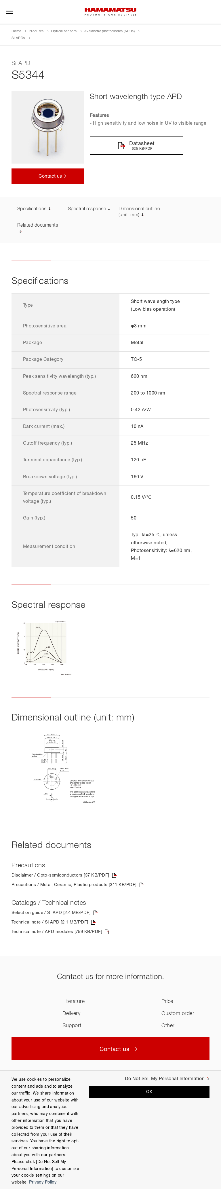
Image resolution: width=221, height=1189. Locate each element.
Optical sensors (64, 31)
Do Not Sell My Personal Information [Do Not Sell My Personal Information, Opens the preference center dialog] (165, 1079)
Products (36, 31)
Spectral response (87, 209)
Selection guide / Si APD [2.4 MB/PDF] (53, 913)
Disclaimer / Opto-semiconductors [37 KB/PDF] (63, 875)
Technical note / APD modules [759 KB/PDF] (60, 933)
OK (149, 1092)
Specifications (32, 209)
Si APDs (19, 38)
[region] (110, 1129)
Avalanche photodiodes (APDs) (109, 31)
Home (16, 31)
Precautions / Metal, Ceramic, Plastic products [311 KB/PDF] (78, 885)
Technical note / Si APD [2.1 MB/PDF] (52, 923)
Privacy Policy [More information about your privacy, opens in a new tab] (42, 1182)
